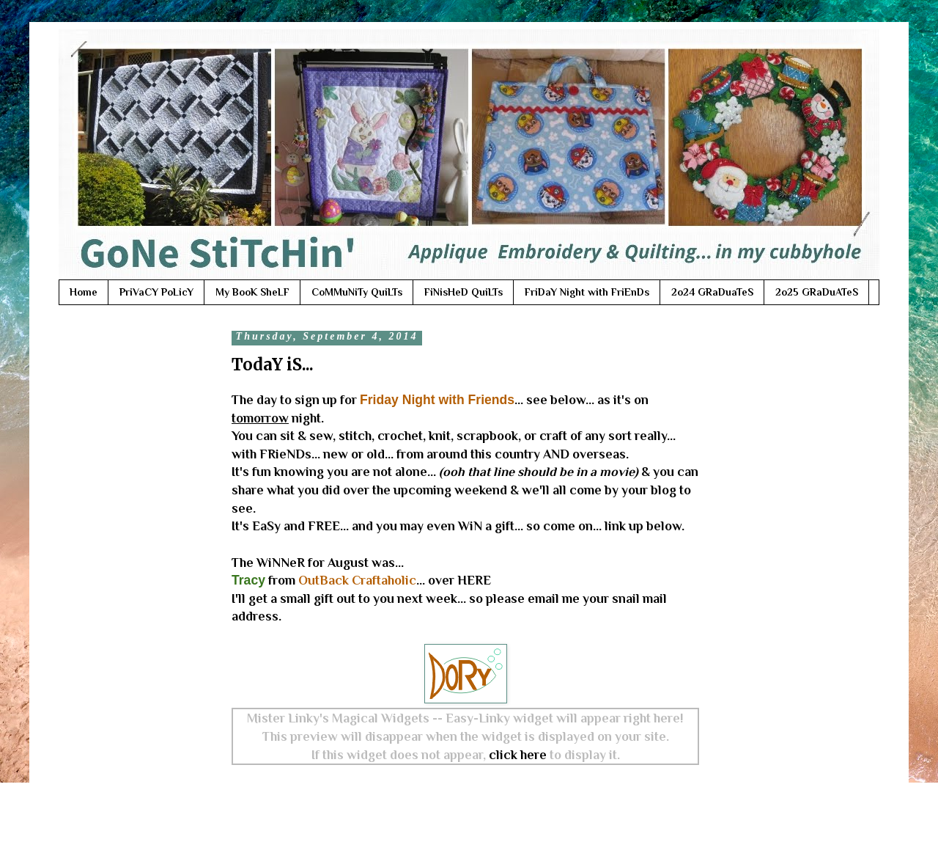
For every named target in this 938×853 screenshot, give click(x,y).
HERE (474, 580)
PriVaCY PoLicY (156, 292)
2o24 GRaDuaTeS (712, 292)
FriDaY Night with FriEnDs (587, 292)
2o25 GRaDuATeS (816, 292)
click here (518, 754)
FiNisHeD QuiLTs (463, 292)
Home (83, 292)
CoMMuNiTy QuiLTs (356, 292)
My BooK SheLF (252, 292)
